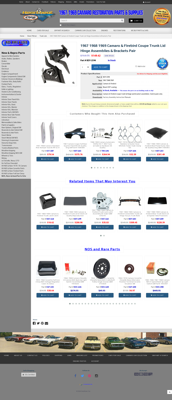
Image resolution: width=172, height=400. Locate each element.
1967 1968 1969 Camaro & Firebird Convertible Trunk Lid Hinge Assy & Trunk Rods (130, 214)
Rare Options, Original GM (11, 127)
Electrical (5, 69)
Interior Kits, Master (9, 107)
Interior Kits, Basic (9, 104)
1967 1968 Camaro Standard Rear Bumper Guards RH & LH (47, 147)
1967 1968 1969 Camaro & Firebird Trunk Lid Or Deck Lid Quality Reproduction (75, 214)
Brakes (4, 61)
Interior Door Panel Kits (10, 99)
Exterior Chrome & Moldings (12, 79)
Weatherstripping (8, 150)
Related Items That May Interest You (102, 181)
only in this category (67, 25)
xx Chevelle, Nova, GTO (10, 161)
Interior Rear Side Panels (11, 115)
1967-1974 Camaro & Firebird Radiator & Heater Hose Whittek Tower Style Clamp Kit (130, 145)
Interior (4, 97)
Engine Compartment (10, 74)
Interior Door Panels (9, 102)
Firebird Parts (7, 84)
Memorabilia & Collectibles (11, 122)
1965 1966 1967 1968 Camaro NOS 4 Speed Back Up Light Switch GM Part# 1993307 (157, 282)
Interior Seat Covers (9, 117)
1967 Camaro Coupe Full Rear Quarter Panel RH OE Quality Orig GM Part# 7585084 (75, 146)
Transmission (7, 145)
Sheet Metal (32, 36)
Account (146, 2)
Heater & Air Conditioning (11, 92)
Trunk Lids (43, 36)
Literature (5, 120)
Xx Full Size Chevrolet (10, 163)
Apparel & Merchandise (10, 56)
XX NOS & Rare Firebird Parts (13, 171)
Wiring (4, 158)
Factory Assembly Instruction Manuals (117, 97)
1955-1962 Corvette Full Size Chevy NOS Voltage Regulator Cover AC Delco (48, 282)
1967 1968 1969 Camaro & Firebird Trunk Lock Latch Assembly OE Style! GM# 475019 (102, 213)
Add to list (140, 66)
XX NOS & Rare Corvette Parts (13, 168)
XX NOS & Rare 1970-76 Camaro (14, 166)
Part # (48, 151)
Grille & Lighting (7, 89)
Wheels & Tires (7, 156)
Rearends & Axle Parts (10, 133)
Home (22, 36)
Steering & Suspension (10, 140)
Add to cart (101, 67)
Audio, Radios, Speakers (11, 59)
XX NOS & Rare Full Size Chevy (13, 173)
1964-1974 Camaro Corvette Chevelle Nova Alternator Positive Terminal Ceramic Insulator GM (130, 281)
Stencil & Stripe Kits (9, 143)
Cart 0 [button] (136, 20)
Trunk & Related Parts (10, 148)
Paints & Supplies (8, 125)
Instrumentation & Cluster (11, 94)
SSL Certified (29, 375)
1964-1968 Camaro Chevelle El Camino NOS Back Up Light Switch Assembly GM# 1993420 (75, 281)
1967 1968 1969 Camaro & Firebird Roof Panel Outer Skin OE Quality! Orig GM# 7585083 (157, 146)
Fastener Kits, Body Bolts (11, 81)
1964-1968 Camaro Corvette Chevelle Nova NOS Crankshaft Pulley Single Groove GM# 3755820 (102, 281)
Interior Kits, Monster (10, 110)
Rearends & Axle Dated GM (12, 130)
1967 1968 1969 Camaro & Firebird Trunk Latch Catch (47, 214)
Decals (4, 66)
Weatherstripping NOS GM (12, 153)
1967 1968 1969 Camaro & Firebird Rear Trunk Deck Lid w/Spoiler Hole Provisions (157, 214)
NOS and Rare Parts (102, 249)
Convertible (6, 64)
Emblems (5, 71)
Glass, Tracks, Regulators (11, 87)
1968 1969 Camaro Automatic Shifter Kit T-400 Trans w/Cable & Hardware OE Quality (102, 145)
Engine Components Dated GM (13, 76)
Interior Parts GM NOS (10, 112)
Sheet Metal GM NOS (10, 138)
